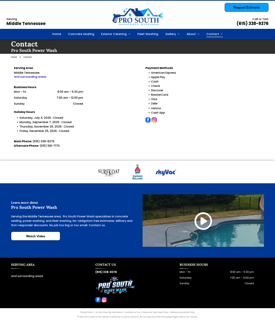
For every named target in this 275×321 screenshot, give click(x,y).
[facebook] (148, 120)
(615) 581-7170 (50, 146)
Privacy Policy (86, 312)
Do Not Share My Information (109, 312)
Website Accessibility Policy (182, 312)
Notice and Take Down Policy (156, 312)
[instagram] (154, 120)
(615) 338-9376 (253, 23)
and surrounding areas (30, 77)
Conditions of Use (132, 312)
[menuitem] (57, 34)
